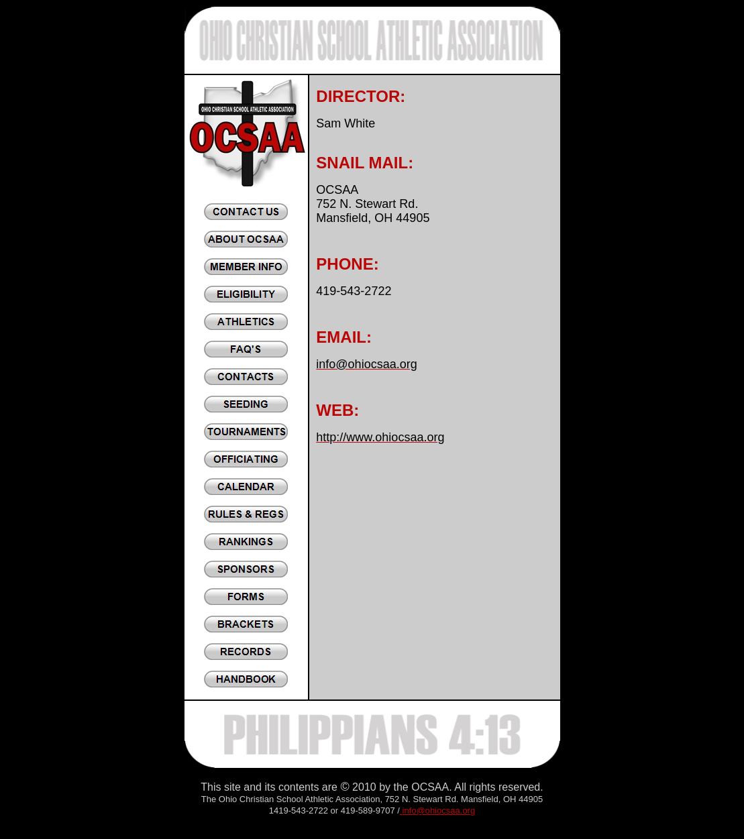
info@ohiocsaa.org (439, 810)
